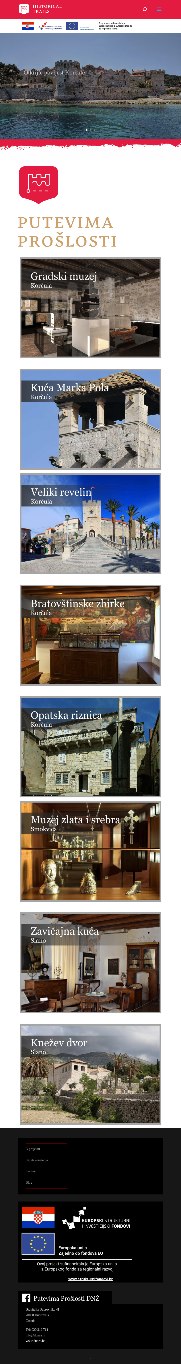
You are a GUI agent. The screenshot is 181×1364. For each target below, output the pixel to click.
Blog (29, 1182)
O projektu (33, 1149)
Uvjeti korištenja (37, 1160)
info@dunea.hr (35, 1335)
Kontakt (31, 1171)
